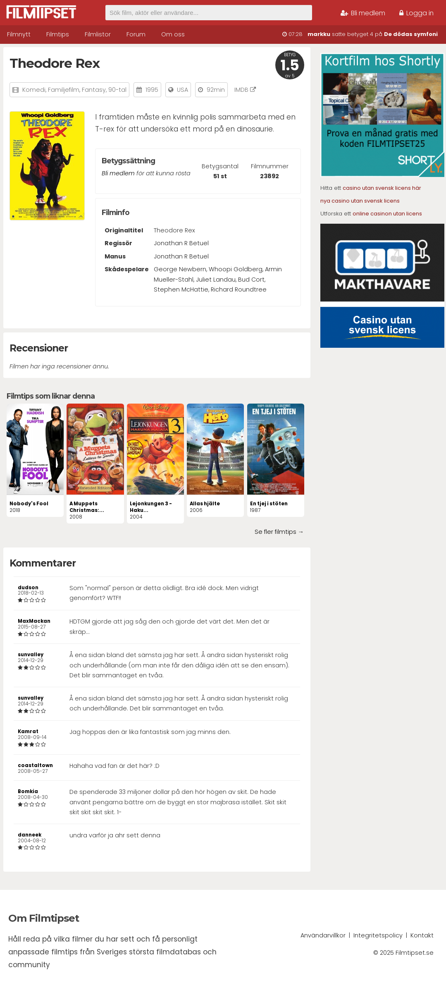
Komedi (33, 90)
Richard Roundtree (239, 289)
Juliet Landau (216, 279)
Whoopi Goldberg (235, 269)
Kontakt (422, 935)
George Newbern (180, 269)
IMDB (245, 90)
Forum (135, 34)
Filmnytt (19, 34)
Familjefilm (63, 90)
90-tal (117, 90)
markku (319, 34)
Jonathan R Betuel (181, 243)
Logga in (416, 13)
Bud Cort (251, 279)
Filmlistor (98, 34)
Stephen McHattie (181, 289)
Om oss (173, 34)
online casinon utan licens (387, 214)
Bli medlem (363, 13)
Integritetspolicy (378, 935)
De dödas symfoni (411, 34)
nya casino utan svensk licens (360, 201)
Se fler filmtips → (279, 532)
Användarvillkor (323, 935)
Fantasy (94, 90)
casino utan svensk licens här (382, 188)
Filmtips (57, 34)
